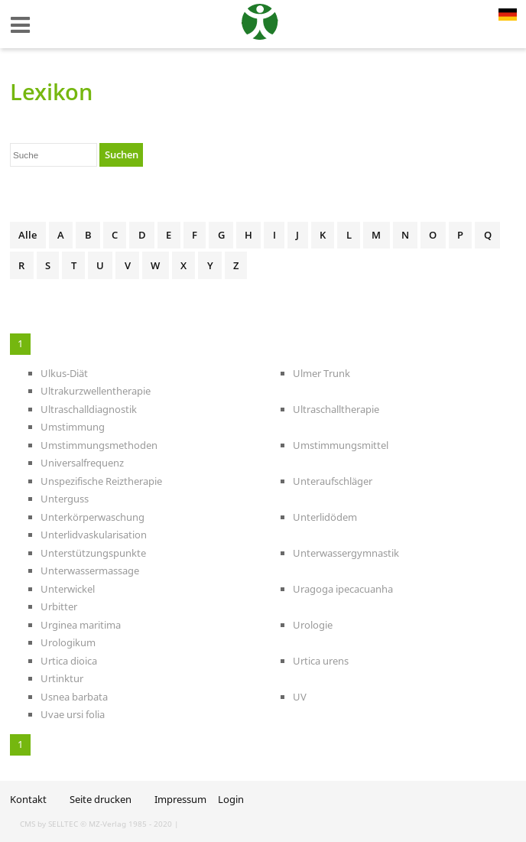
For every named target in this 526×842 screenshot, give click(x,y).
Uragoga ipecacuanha (343, 589)
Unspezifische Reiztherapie (101, 481)
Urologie (313, 625)
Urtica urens (321, 661)
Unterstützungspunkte (93, 553)
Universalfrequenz (82, 463)
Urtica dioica (69, 661)
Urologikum (68, 642)
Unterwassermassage (90, 570)
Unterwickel (68, 589)
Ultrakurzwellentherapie (96, 391)
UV (300, 697)
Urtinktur (62, 678)
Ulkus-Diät (64, 373)
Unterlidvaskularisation (94, 534)
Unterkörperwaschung (92, 517)
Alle (27, 235)
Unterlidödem (325, 517)
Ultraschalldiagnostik (89, 409)
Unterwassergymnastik (346, 553)
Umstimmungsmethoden (99, 445)
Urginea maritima (81, 625)
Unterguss (65, 499)
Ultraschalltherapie (336, 409)
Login (231, 799)
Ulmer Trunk (321, 373)
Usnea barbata (74, 697)
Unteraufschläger (332, 481)
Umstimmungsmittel (340, 445)
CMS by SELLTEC (49, 823)
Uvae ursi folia (73, 714)
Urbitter (59, 606)
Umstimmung (73, 427)
